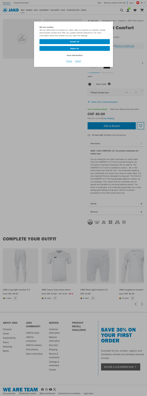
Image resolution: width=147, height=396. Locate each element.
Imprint (78, 61)
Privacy (69, 61)
